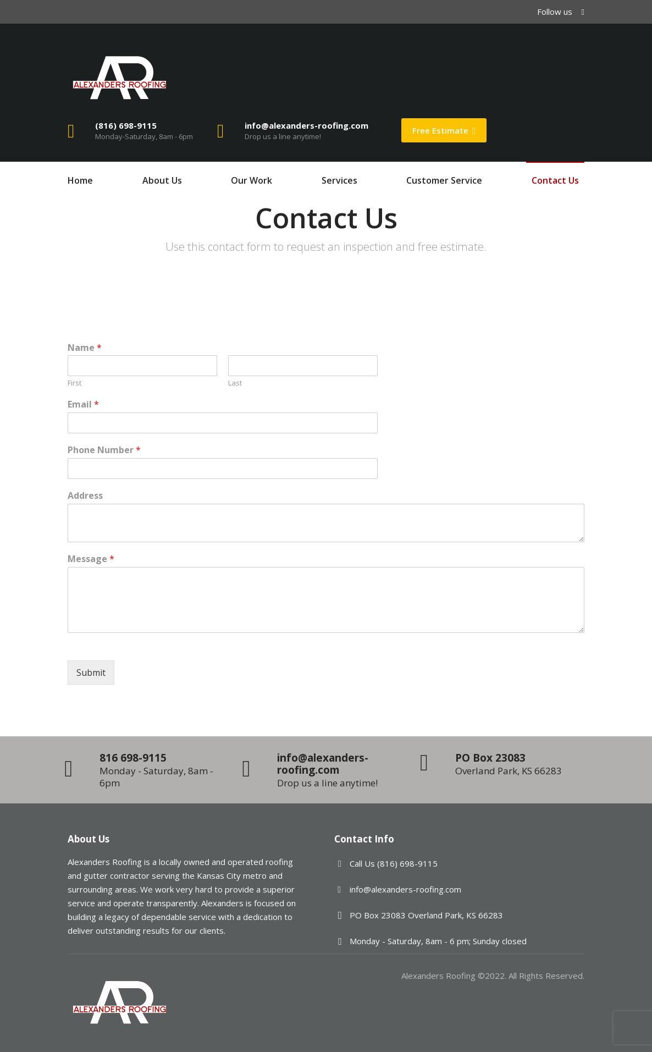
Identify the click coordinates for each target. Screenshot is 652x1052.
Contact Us (555, 180)
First (74, 383)
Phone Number (104, 450)
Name (85, 348)
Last (235, 383)
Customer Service (444, 180)
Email (83, 404)
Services (339, 180)
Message (91, 559)
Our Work (251, 180)
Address (85, 496)
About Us (162, 180)
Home (80, 180)
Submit (91, 673)
